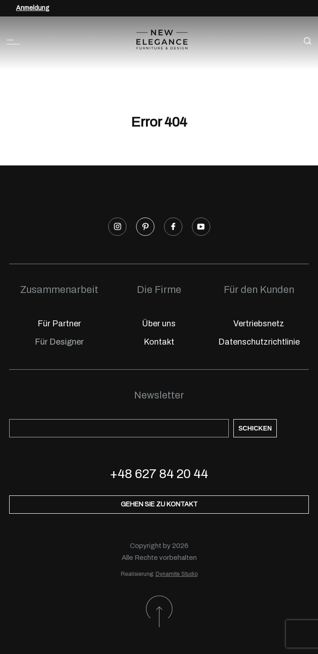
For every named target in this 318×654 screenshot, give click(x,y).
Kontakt (159, 341)
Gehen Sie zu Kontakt (159, 504)
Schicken (255, 428)
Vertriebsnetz (258, 323)
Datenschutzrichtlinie (259, 341)
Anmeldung (32, 8)
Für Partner (59, 323)
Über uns (159, 323)
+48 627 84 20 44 (159, 474)
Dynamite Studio (177, 574)
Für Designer (59, 341)
